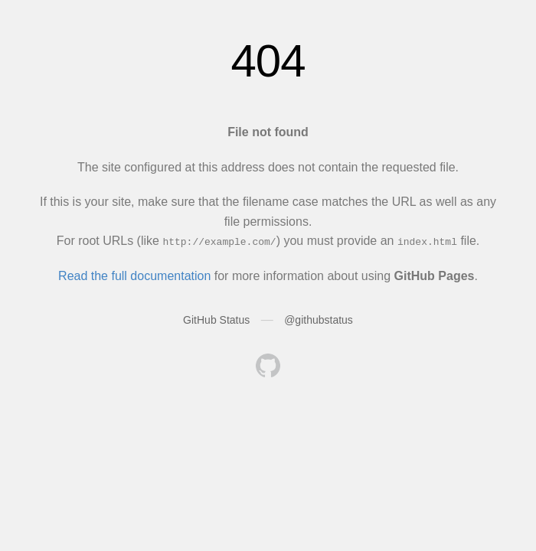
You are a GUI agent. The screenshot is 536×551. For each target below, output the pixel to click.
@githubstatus (318, 320)
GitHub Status (216, 320)
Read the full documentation (134, 275)
